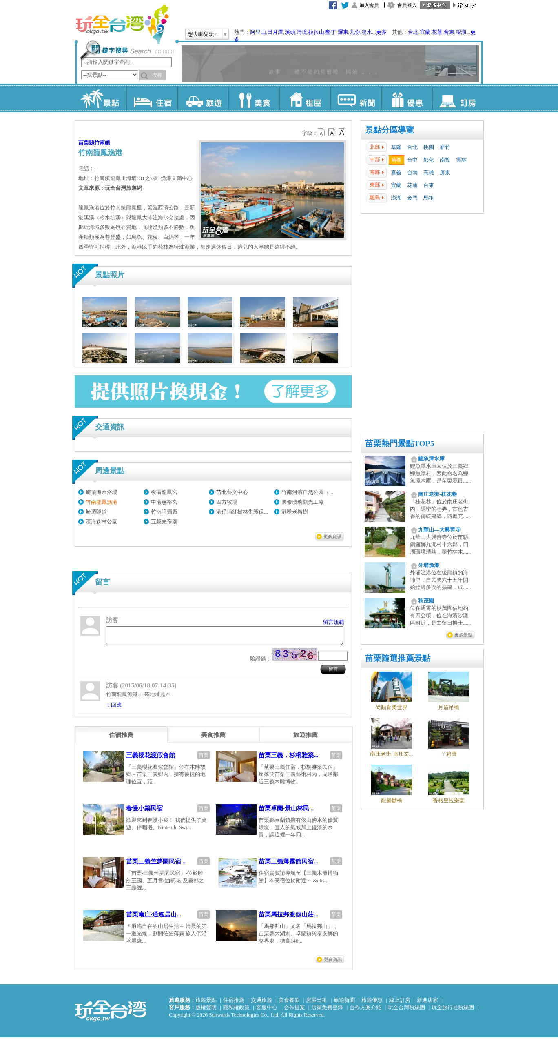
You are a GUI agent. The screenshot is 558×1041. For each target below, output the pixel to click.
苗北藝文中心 (232, 492)
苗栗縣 (86, 143)
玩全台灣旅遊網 (122, 24)
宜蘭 (425, 32)
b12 (322, 132)
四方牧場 (226, 502)
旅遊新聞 (344, 1004)
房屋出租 (316, 1004)
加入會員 (369, 5)
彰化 (428, 160)
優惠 (406, 98)
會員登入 (407, 5)
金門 (412, 198)
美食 (253, 98)
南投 (445, 160)
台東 (449, 32)
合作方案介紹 (365, 1011)
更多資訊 (332, 536)
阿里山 (258, 32)
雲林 (461, 160)
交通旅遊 (261, 1004)
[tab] (121, 738)
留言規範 (333, 622)
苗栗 (396, 160)
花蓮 (437, 32)
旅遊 (202, 98)
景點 (100, 98)
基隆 (396, 147)
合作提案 (294, 1011)
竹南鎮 (102, 143)
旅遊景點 (206, 1004)
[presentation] (121, 738)
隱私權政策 (236, 1011)
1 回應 (114, 708)
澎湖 (461, 32)
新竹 (445, 147)
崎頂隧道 (96, 512)
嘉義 (396, 172)
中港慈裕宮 (164, 502)
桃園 (428, 147)
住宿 (151, 98)
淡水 (366, 32)
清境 (302, 32)
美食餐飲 (289, 1004)
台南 (412, 172)
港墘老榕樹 (294, 512)
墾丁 (331, 32)
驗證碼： (260, 662)
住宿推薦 (233, 1004)
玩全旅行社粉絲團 (453, 1011)
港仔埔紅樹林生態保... (242, 512)
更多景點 (463, 634)
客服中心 (266, 1011)
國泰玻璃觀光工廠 (302, 502)
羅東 (343, 32)
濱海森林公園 (101, 521)
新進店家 (427, 1004)
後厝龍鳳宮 (164, 492)
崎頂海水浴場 (101, 492)
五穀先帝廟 (164, 521)
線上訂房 (399, 1004)
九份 (355, 32)
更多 (381, 32)
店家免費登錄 (327, 1011)
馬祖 (428, 198)
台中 (412, 160)
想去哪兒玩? (202, 34)
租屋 (304, 98)
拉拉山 (316, 32)
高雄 (428, 172)
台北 (413, 32)
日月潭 (275, 32)
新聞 (355, 98)
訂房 (457, 98)
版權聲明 (206, 1011)
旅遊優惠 (372, 1004)
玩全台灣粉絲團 (406, 1011)
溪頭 (290, 32)
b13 (332, 132)
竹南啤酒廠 (164, 512)
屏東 (445, 172)
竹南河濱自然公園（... (307, 492)
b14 (342, 132)
